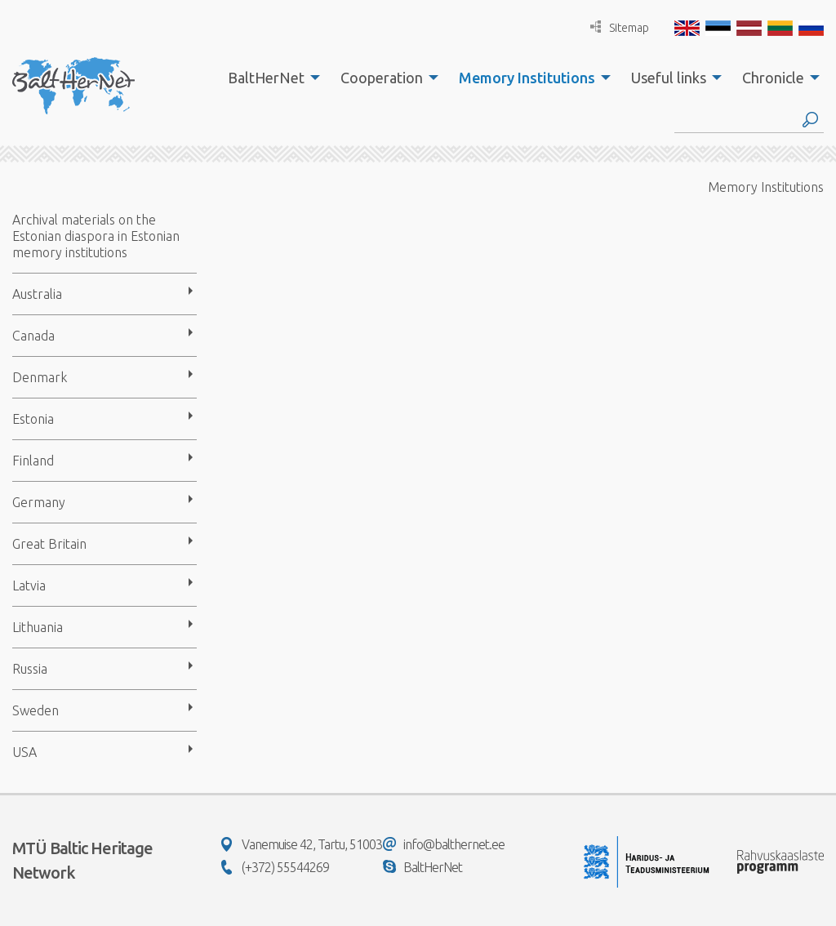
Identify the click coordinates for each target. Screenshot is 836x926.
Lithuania (37, 627)
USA (24, 752)
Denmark (39, 377)
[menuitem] (269, 77)
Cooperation (381, 77)
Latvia (29, 585)
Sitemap (619, 27)
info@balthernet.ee (444, 844)
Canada (33, 335)
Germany (38, 502)
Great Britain (49, 543)
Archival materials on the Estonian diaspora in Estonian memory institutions (96, 236)
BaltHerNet (266, 77)
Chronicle (773, 77)
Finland (33, 460)
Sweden (35, 710)
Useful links (668, 77)
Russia (29, 668)
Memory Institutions (527, 77)
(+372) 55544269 (275, 867)
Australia (37, 294)
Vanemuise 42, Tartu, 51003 (301, 844)
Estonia (33, 419)
